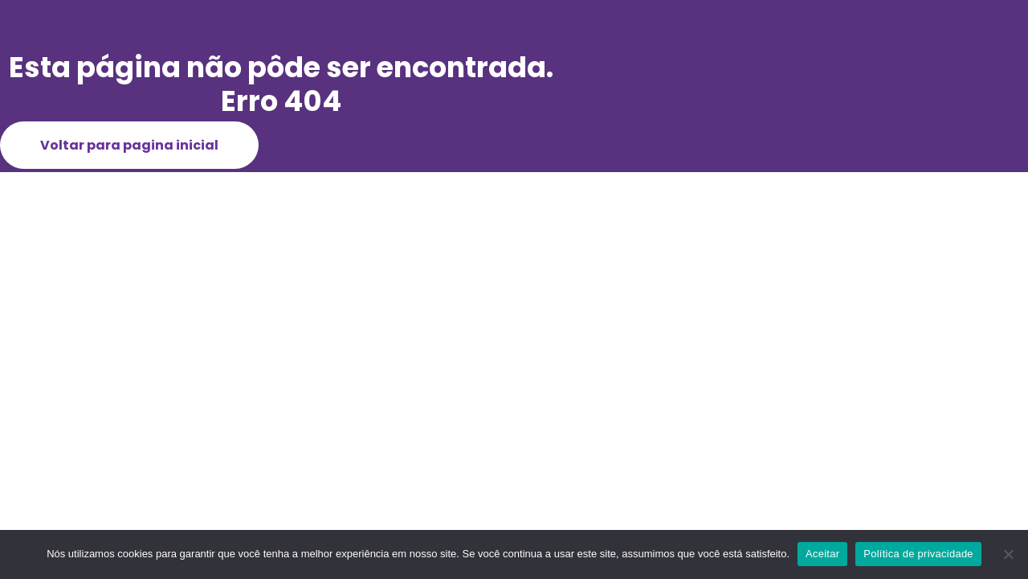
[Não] (1008, 554)
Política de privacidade (918, 554)
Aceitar (822, 554)
